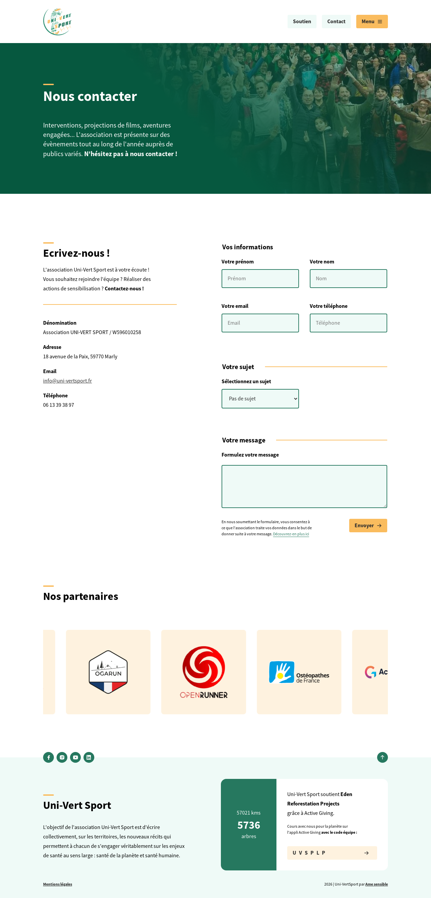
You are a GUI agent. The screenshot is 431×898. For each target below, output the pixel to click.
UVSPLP (332, 853)
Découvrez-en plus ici (291, 534)
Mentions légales (57, 884)
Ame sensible (376, 884)
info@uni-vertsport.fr (67, 381)
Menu (372, 21)
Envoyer (368, 526)
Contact (336, 21)
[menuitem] (302, 21)
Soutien (302, 21)
